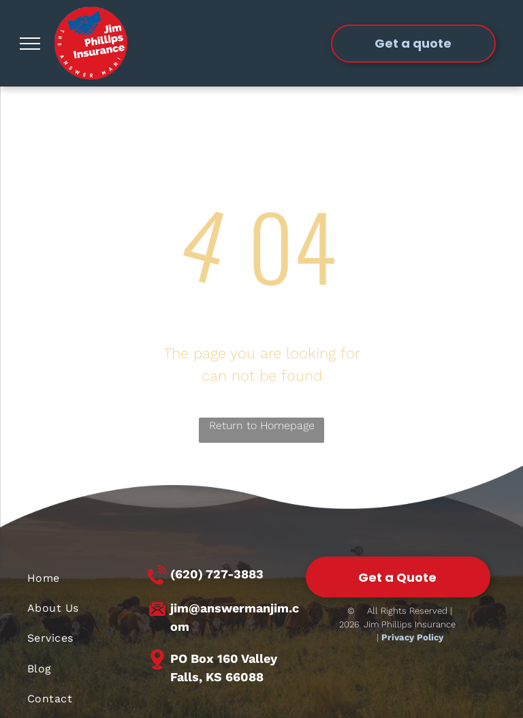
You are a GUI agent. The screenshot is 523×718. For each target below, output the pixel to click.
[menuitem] (85, 578)
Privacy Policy (412, 637)
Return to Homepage (262, 425)
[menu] (30, 43)
